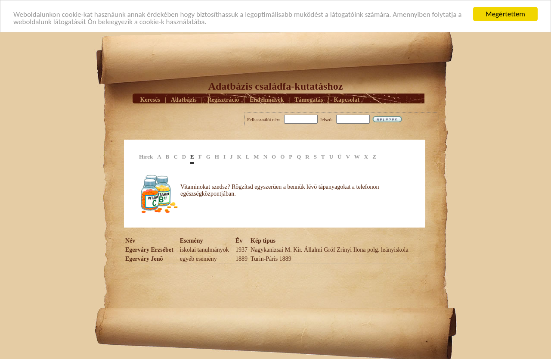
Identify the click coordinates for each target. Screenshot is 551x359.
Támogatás (308, 99)
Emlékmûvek (267, 99)
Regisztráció (223, 99)
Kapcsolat (346, 99)
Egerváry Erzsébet (149, 250)
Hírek (146, 156)
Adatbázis (184, 99)
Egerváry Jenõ (144, 259)
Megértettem (505, 14)
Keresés (150, 99)
